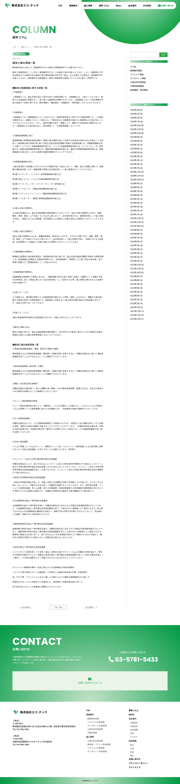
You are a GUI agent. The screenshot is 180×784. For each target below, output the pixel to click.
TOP (60, 5)
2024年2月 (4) (136, 210)
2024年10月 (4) (137, 179)
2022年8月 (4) (136, 280)
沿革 (132, 733)
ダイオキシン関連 (138, 78)
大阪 (132, 748)
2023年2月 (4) (136, 256)
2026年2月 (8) (136, 117)
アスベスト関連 (137, 74)
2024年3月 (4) (136, 206)
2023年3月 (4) (136, 253)
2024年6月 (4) (136, 194)
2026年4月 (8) (136, 109)
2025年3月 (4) (136, 160)
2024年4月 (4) (136, 202)
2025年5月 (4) (136, 152)
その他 (133, 66)
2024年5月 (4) (136, 198)
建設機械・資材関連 (139, 89)
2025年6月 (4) (136, 148)
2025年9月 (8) (136, 136)
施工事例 (88, 5)
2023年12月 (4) (137, 218)
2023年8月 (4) (136, 233)
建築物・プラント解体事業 (99, 744)
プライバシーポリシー (138, 763)
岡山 (132, 755)
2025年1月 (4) (136, 167)
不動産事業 (92, 732)
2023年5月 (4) (136, 245)
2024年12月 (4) (137, 171)
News (118, 5)
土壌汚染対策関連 (138, 82)
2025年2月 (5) (136, 164)
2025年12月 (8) (137, 125)
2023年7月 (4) (136, 237)
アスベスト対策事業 (96, 722)
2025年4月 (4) (136, 156)
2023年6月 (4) (136, 241)
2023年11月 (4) (137, 222)
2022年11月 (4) (137, 268)
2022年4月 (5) (136, 295)
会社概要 (134, 729)
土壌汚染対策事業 (95, 729)
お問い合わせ (166, 5)
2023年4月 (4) (136, 249)
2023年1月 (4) (136, 260)
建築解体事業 (93, 718)
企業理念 (134, 722)
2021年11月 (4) (137, 314)
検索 (163, 55)
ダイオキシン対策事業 (97, 725)
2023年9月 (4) (136, 229)
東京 (132, 744)
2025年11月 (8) (137, 129)
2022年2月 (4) (136, 303)
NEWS (131, 714)
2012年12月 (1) (137, 318)
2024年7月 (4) (136, 191)
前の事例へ (26, 607)
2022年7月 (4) (136, 283)
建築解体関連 (21, 54)
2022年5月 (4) (136, 291)
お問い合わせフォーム (90, 681)
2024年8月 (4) (136, 187)
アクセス (134, 736)
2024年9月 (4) (136, 183)
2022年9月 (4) (136, 276)
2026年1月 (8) (136, 121)
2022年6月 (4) (136, 287)
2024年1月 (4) (136, 214)
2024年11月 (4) (137, 175)
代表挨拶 (134, 726)
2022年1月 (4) (136, 307)
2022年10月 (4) (137, 272)
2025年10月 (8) (137, 133)
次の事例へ (90, 607)
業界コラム (104, 5)
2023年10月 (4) (137, 225)
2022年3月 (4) (136, 299)
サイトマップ (134, 767)
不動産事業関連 (137, 86)
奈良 (132, 752)
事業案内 (73, 5)
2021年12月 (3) (137, 311)
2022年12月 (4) (137, 264)
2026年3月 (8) (136, 113)
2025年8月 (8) (136, 140)
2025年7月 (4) (136, 144)
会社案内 (132, 5)
